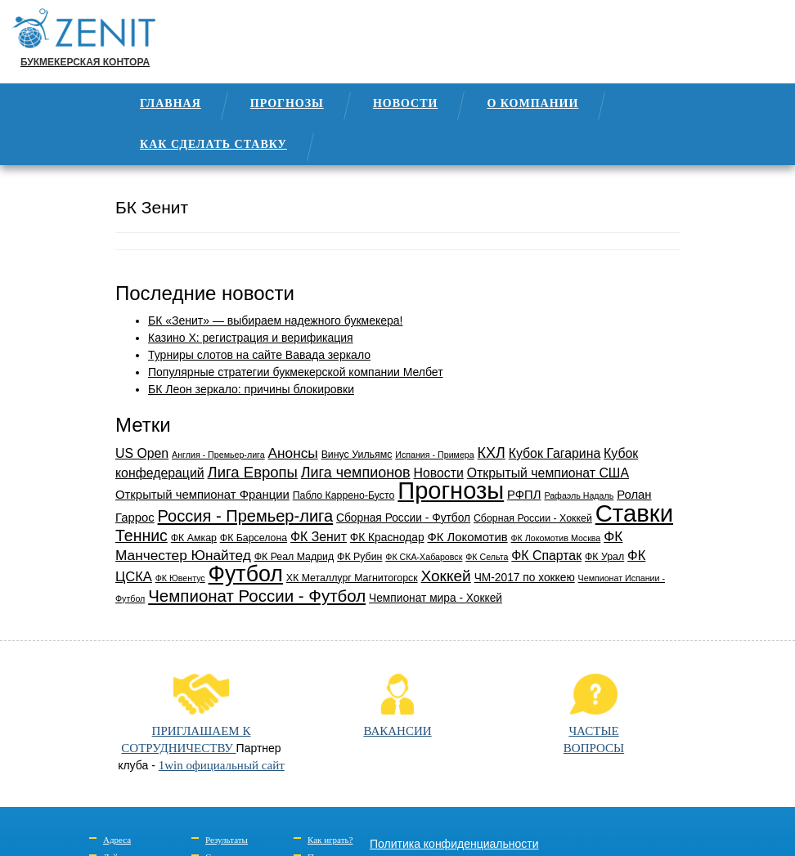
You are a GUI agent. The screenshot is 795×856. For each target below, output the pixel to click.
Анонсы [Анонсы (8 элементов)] (293, 453)
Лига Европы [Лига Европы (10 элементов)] (253, 472)
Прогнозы (287, 103)
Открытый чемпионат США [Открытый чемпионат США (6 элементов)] (548, 473)
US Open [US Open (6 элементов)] (141, 453)
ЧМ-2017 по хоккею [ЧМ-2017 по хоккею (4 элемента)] (524, 577)
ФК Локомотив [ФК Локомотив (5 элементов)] (467, 537)
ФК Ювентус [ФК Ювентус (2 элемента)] (180, 578)
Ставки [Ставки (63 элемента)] (634, 513)
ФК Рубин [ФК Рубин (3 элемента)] (359, 556)
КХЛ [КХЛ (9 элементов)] (491, 453)
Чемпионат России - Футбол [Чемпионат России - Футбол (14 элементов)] (257, 595)
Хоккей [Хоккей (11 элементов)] (445, 576)
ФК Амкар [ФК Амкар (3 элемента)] (194, 538)
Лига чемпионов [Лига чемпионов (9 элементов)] (356, 472)
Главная (170, 103)
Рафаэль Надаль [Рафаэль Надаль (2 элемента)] (578, 495)
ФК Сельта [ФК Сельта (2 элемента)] (486, 557)
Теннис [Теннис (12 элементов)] (141, 536)
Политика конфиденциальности (454, 843)
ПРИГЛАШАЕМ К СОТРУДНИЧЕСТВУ (185, 714)
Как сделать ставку (213, 144)
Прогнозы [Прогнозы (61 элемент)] (451, 490)
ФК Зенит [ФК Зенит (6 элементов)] (318, 537)
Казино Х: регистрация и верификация (250, 337)
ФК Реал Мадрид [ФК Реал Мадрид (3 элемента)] (294, 556)
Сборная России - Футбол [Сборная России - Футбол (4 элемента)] (403, 518)
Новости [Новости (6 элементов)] (439, 473)
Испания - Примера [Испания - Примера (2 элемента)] (434, 454)
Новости (405, 103)
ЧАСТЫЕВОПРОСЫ (594, 714)
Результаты (226, 840)
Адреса (117, 840)
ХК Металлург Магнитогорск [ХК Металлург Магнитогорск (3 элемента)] (352, 578)
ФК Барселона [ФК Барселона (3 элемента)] (253, 538)
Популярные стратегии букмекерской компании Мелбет (295, 372)
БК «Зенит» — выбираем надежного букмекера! (275, 320)
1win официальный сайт (222, 765)
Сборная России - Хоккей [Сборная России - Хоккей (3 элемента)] (533, 518)
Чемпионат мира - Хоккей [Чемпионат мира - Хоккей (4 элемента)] (435, 598)
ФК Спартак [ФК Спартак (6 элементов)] (546, 555)
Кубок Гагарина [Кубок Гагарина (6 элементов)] (555, 453)
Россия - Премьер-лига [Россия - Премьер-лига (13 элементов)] (246, 516)
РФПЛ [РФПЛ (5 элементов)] (524, 494)
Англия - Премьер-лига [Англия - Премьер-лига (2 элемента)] (218, 454)
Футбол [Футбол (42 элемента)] (246, 574)
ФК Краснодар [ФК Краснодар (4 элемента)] (387, 537)
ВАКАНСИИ (397, 705)
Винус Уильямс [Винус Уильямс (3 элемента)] (357, 454)
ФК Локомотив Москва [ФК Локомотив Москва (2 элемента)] (556, 538)
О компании (532, 103)
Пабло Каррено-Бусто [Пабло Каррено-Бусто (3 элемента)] (344, 495)
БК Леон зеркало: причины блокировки (251, 389)
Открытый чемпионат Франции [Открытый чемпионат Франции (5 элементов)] (202, 494)
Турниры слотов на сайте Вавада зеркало (259, 354)
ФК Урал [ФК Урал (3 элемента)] (604, 556)
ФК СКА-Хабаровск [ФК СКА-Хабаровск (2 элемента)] (423, 557)
